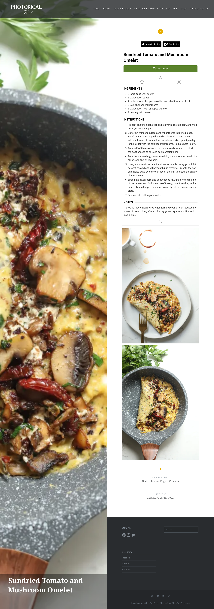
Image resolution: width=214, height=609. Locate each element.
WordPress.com (182, 603)
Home (96, 8)
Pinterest (126, 569)
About (107, 8)
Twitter (125, 563)
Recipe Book (121, 8)
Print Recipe (171, 44)
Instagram (127, 551)
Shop (184, 8)
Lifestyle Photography (148, 8)
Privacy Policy (199, 8)
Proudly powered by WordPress (144, 603)
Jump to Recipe (151, 44)
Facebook (126, 557)
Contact (171, 8)
